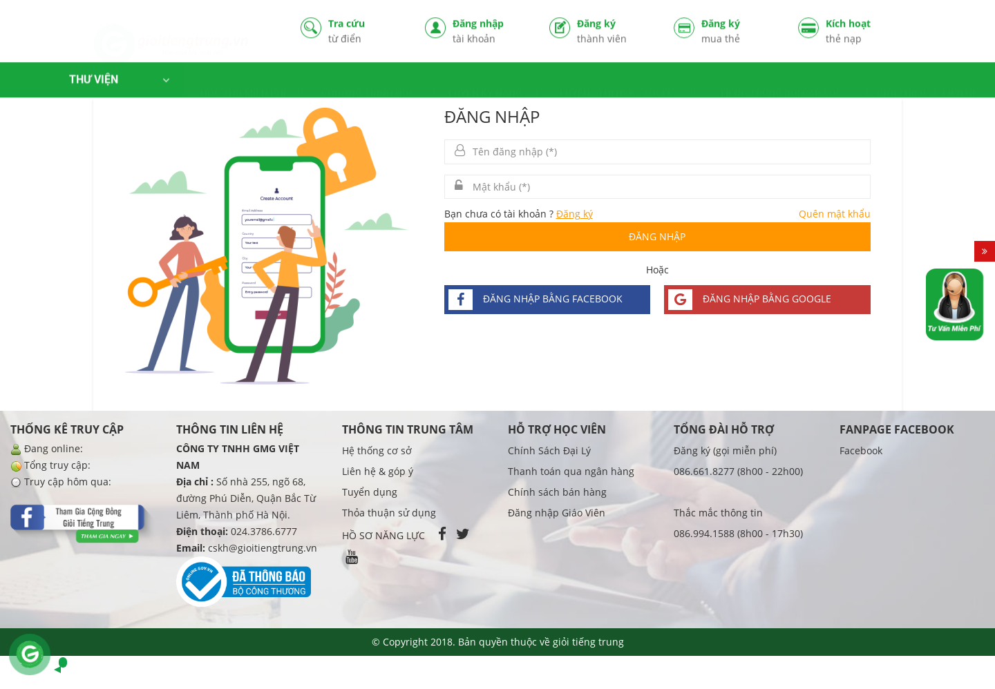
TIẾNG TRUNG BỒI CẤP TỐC (780, 81)
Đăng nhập (491, 32)
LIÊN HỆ (960, 81)
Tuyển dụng (369, 491)
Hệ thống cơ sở (377, 450)
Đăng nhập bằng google (749, 299)
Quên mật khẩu (835, 213)
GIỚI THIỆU (901, 81)
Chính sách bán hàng (557, 491)
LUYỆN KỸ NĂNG (485, 81)
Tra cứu (366, 32)
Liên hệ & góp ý (377, 471)
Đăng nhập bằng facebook (535, 299)
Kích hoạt (864, 32)
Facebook (861, 450)
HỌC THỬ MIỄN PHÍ (243, 81)
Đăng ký (615, 32)
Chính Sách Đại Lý (549, 450)
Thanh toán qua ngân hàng (571, 471)
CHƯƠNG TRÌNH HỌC (368, 81)
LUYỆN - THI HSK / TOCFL (616, 81)
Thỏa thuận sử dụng (389, 512)
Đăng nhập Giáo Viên (556, 512)
